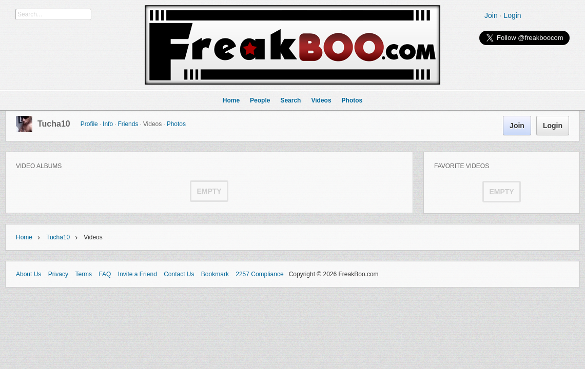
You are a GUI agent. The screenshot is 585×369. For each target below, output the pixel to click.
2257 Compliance (259, 274)
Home (24, 237)
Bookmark (215, 274)
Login (512, 15)
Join (491, 15)
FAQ (105, 274)
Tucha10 (53, 123)
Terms (83, 274)
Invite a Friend (137, 274)
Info (108, 124)
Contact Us (179, 274)
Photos (176, 124)
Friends (128, 124)
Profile (89, 124)
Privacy (58, 274)
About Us (28, 274)
